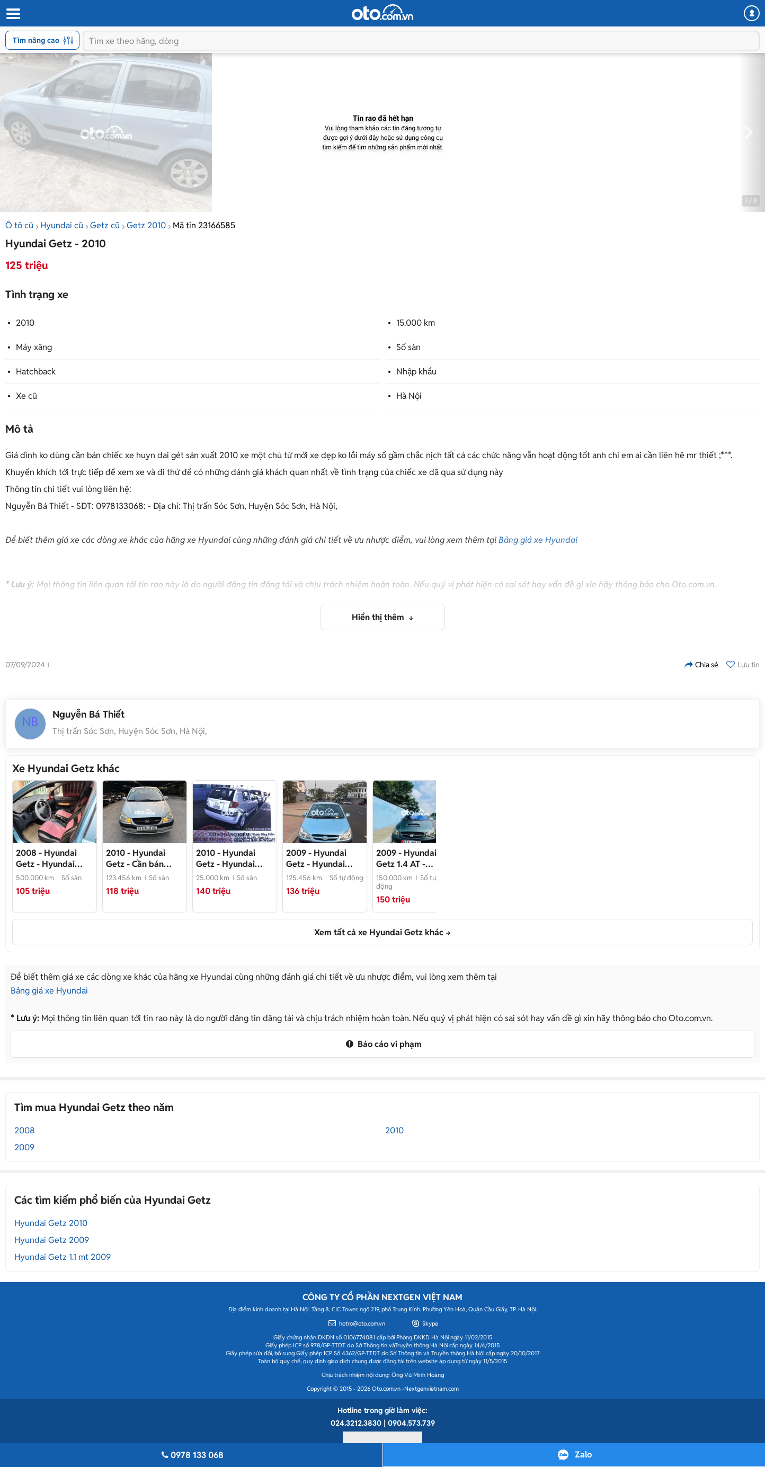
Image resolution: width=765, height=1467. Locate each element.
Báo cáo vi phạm (382, 1044)
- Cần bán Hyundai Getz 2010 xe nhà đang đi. (143, 858)
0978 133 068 (191, 1455)
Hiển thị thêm (379, 617)
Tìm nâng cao (43, 40)
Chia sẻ (701, 664)
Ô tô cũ (19, 225)
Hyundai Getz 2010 (50, 1223)
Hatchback (36, 371)
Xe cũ (26, 395)
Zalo (583, 1454)
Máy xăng (34, 347)
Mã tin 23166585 (204, 225)
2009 (24, 1147)
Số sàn (408, 347)
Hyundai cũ (61, 225)
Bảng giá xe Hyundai (538, 539)
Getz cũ (105, 225)
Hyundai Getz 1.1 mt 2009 (62, 1257)
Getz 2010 (146, 225)
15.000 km (415, 322)
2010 (25, 322)
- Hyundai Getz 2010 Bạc (225, 858)
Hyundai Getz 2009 (51, 1240)
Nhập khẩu (416, 371)
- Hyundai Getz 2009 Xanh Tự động (323, 858)
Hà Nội (409, 395)
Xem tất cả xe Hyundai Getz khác (378, 932)
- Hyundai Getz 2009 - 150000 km (414, 858)
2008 (24, 1130)
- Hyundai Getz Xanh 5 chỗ (47, 858)
